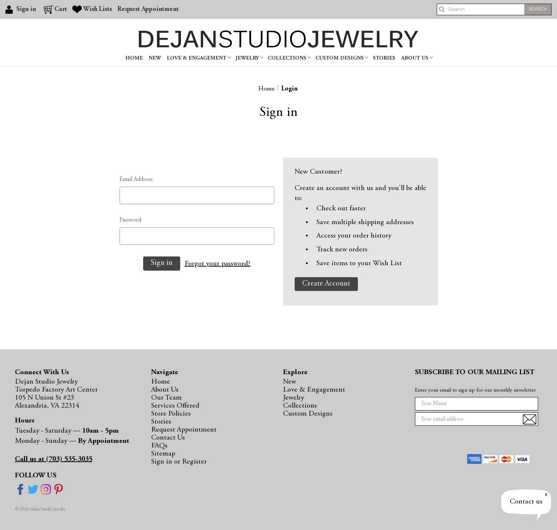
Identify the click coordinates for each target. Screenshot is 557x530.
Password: (131, 220)
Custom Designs (341, 58)
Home (134, 58)
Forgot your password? (217, 263)
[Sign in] (21, 9)
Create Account (326, 284)
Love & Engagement (199, 58)
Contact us (526, 501)
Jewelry (249, 58)
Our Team (166, 397)
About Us (417, 58)
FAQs (159, 445)
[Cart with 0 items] (55, 9)
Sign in (162, 461)
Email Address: (136, 179)
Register (194, 461)
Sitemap (163, 453)
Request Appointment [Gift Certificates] (148, 9)
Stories (384, 58)
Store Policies (171, 413)
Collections (289, 58)
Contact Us (168, 437)
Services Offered (175, 405)
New (155, 58)
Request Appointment (184, 429)
